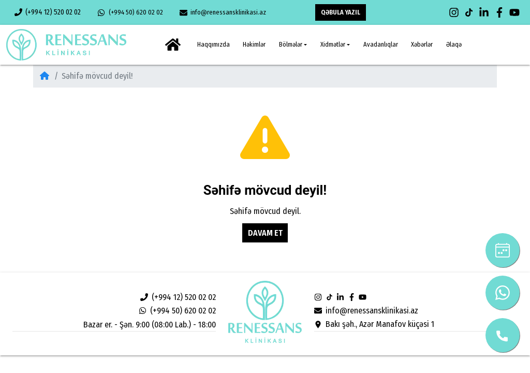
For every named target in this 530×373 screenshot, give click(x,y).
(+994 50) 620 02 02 (130, 12)
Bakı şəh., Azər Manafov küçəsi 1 (374, 324)
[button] (293, 45)
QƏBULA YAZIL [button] (340, 12)
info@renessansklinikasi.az (223, 12)
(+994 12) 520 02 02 (47, 12)
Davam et (265, 233)
